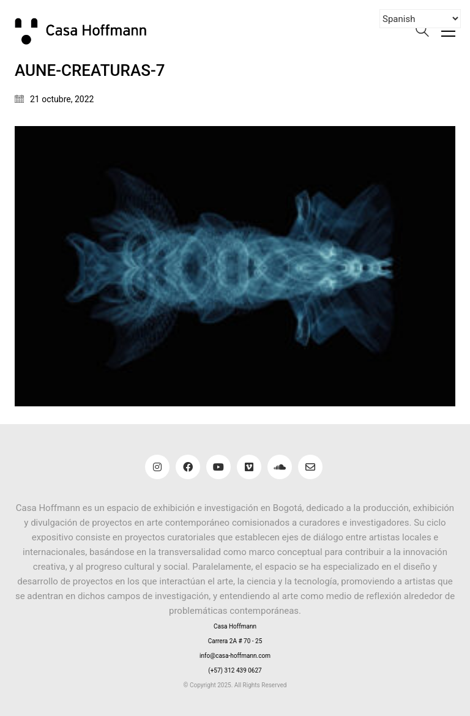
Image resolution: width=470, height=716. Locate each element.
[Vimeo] (249, 467)
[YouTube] (218, 467)
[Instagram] (157, 467)
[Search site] (422, 32)
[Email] (310, 467)
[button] (448, 31)
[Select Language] (420, 18)
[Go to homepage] (88, 31)
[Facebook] (188, 467)
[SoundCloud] (279, 467)
